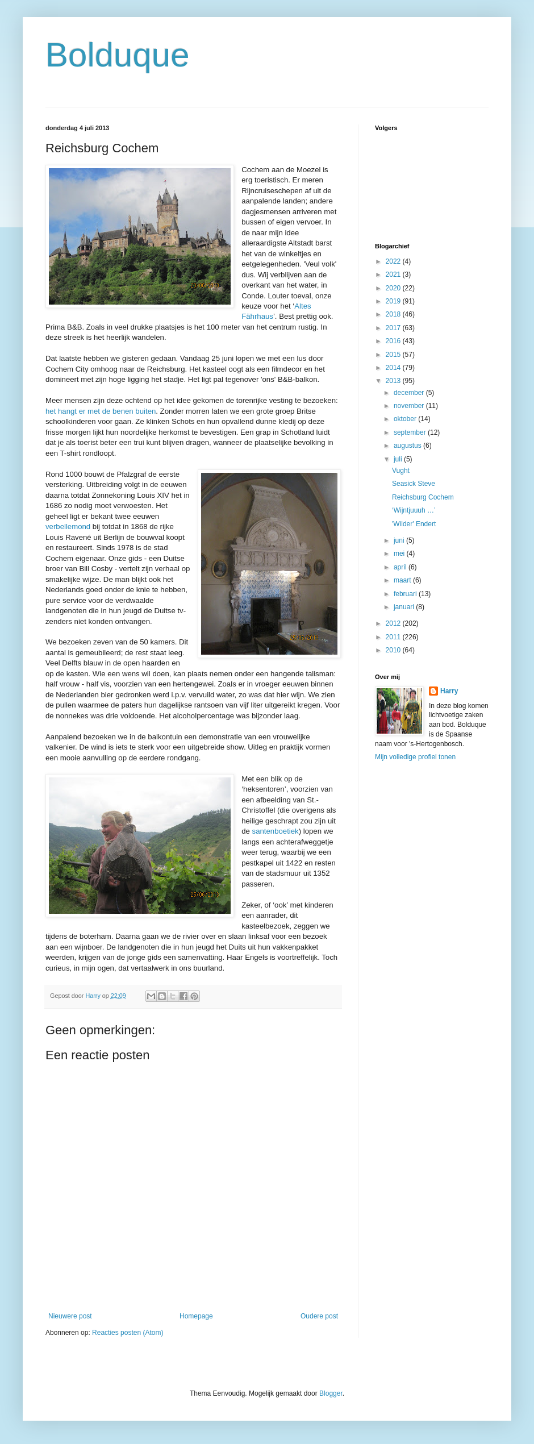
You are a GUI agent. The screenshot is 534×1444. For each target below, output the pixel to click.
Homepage (196, 1316)
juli (399, 459)
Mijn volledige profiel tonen (415, 757)
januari (405, 607)
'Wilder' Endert (414, 524)
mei (400, 553)
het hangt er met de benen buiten (100, 411)
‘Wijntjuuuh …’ (414, 510)
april (401, 567)
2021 (394, 274)
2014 (394, 368)
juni (400, 540)
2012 (394, 623)
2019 (394, 301)
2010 (394, 650)
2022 (394, 261)
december (410, 393)
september (411, 432)
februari (406, 594)
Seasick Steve (413, 484)
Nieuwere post (70, 1316)
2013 (394, 381)
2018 (394, 314)
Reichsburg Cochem (423, 497)
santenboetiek (275, 831)
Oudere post (319, 1316)
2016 (394, 341)
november (410, 406)
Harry (449, 691)
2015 (394, 355)
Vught (401, 471)
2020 (394, 288)
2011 (394, 637)
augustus (408, 446)
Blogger (331, 1393)
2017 (394, 328)
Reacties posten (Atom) (127, 1333)
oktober (406, 419)
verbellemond (67, 526)
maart (403, 580)
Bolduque (117, 55)
